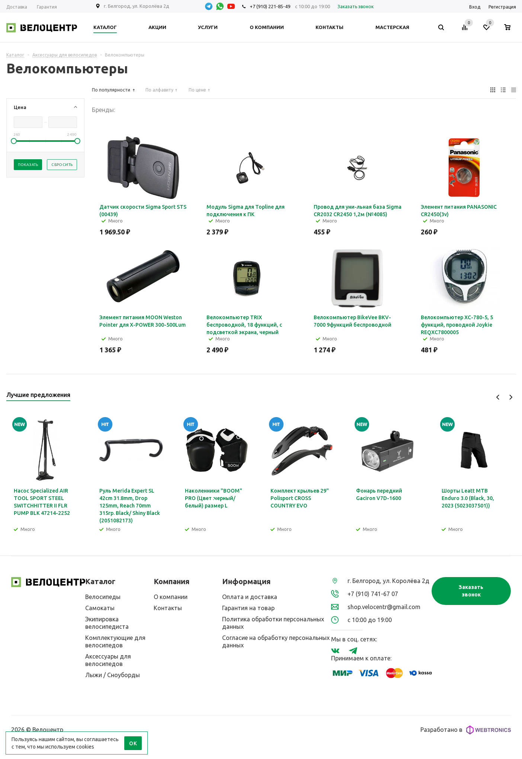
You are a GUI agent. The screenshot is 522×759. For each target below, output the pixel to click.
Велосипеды (103, 596)
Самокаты (100, 608)
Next (510, 397)
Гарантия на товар (248, 608)
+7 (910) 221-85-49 (270, 6)
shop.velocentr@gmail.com (384, 606)
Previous (498, 397)
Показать (28, 165)
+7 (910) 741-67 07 (373, 593)
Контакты (168, 608)
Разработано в (465, 730)
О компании (171, 596)
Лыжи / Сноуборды (112, 675)
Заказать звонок (471, 591)
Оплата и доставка (249, 596)
